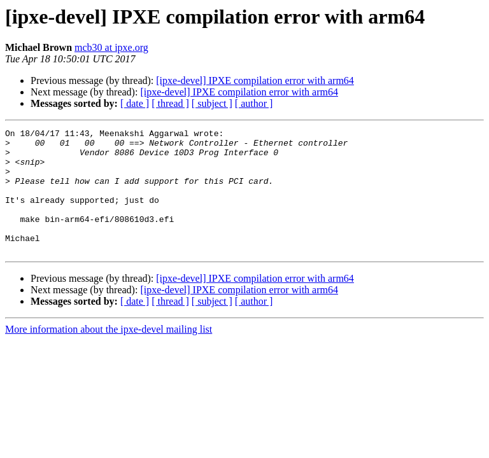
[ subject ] (212, 103)
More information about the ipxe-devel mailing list (108, 354)
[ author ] (254, 103)
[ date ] (134, 103)
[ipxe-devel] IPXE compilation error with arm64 (255, 80)
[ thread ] (170, 103)
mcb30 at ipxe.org (111, 47)
